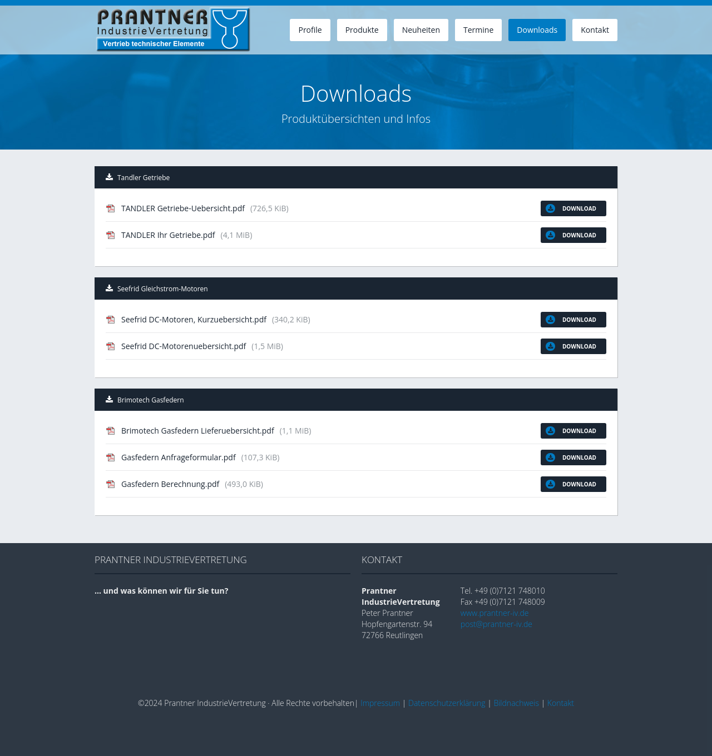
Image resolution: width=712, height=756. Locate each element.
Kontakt (595, 29)
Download (571, 208)
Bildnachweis (516, 703)
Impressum (380, 703)
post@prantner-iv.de (496, 624)
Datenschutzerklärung (447, 703)
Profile (310, 29)
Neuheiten (421, 29)
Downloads (537, 29)
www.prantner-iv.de (495, 613)
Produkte (362, 29)
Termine (478, 29)
